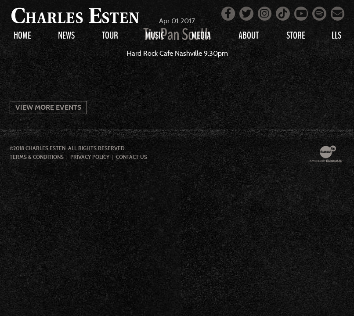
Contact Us (131, 157)
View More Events (48, 107)
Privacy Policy (89, 157)
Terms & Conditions (37, 157)
